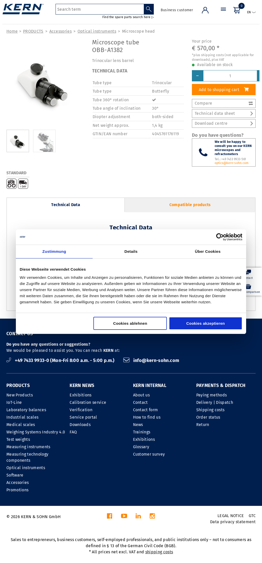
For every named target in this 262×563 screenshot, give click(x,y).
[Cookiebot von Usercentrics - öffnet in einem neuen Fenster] (220, 237)
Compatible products (190, 204)
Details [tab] (130, 251)
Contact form (145, 409)
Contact (140, 402)
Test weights (18, 439)
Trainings (141, 432)
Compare (224, 103)
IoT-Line (14, 402)
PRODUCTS (33, 31)
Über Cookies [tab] (208, 251)
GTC (252, 515)
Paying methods (211, 395)
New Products (19, 395)
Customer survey (149, 454)
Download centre (224, 123)
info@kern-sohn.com (151, 360)
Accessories (60, 31)
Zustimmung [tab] (54, 251)
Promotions (17, 489)
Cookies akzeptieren (205, 323)
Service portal (83, 417)
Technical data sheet (224, 113)
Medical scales (20, 424)
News (138, 424)
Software (15, 475)
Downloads (80, 424)
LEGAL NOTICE (230, 515)
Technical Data (65, 204)
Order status (208, 417)
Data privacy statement (233, 521)
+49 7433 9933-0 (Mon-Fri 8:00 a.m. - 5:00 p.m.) (61, 360)
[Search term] (100, 9)
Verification (81, 409)
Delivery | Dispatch (214, 402)
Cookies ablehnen (130, 323)
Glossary (141, 446)
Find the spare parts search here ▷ (128, 17)
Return (202, 424)
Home (12, 31)
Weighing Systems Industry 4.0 (35, 432)
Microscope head (138, 31)
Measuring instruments (28, 446)
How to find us (146, 417)
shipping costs (159, 551)
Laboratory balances (26, 409)
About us (141, 395)
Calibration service (88, 402)
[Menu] (223, 14)
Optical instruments (97, 31)
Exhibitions (81, 395)
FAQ (73, 432)
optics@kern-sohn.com (232, 163)
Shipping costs (210, 409)
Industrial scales (22, 417)
